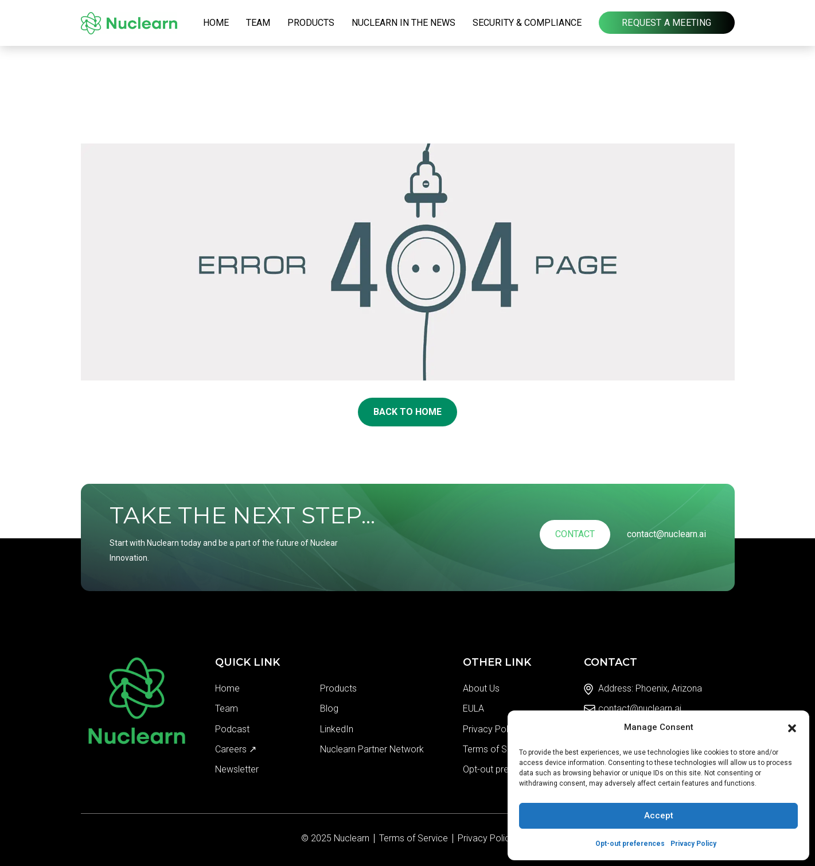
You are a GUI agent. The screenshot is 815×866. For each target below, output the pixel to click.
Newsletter (237, 769)
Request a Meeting (666, 22)
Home (216, 22)
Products (310, 22)
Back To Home (407, 411)
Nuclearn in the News (403, 22)
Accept (658, 815)
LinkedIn (336, 729)
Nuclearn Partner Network (372, 749)
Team (258, 22)
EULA (473, 708)
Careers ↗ (235, 749)
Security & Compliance (527, 22)
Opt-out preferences (630, 844)
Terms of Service (497, 749)
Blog (329, 708)
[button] (792, 727)
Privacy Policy (693, 844)
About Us (481, 688)
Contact (575, 534)
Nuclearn (351, 838)
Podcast (232, 729)
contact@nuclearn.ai (666, 534)
